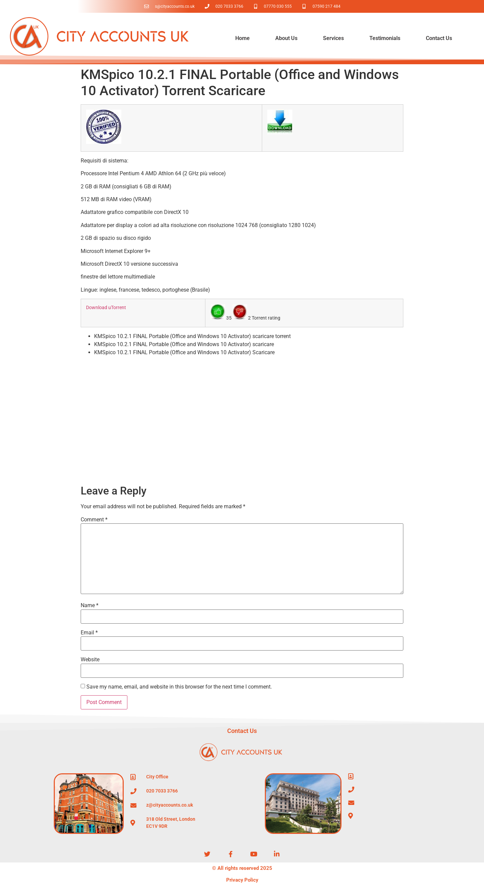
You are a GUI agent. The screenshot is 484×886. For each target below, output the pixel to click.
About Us (286, 38)
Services (333, 38)
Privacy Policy (242, 880)
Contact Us (439, 38)
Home (242, 38)
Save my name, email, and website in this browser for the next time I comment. (179, 687)
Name (89, 605)
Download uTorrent (106, 307)
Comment (94, 519)
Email (89, 632)
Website (90, 659)
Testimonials (384, 38)
